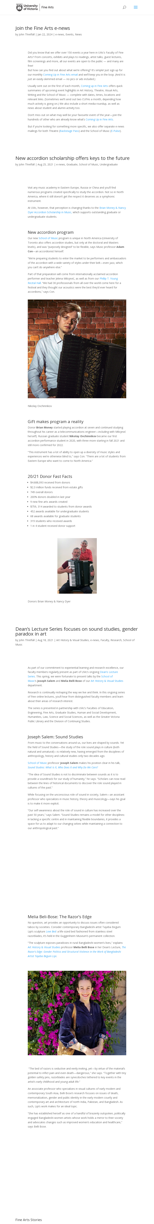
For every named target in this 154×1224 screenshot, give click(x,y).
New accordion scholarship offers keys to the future (72, 158)
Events (69, 34)
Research (116, 640)
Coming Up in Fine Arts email (60, 74)
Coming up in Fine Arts (94, 86)
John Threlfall (27, 34)
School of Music (88, 164)
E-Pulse (115, 131)
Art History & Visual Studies (72, 640)
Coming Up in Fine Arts (99, 119)
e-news (59, 34)
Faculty (105, 640)
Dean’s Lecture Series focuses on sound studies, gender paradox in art (76, 631)
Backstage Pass (69, 131)
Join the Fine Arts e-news (42, 28)
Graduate (72, 164)
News (78, 34)
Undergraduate (109, 164)
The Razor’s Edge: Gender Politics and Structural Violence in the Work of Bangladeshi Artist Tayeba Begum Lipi (77, 951)
